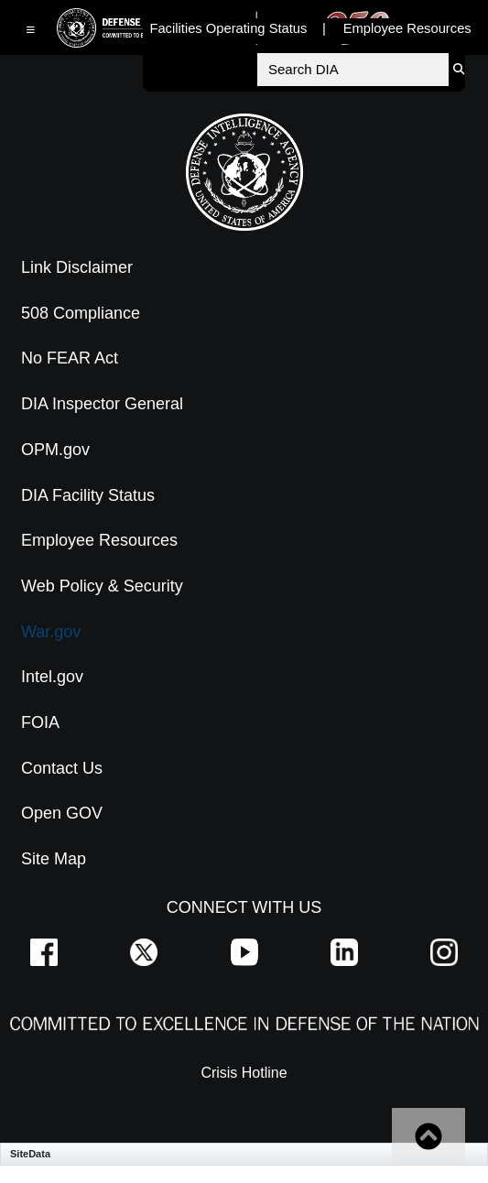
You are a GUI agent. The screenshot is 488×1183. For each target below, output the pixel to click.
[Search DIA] (353, 69)
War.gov (51, 632)
